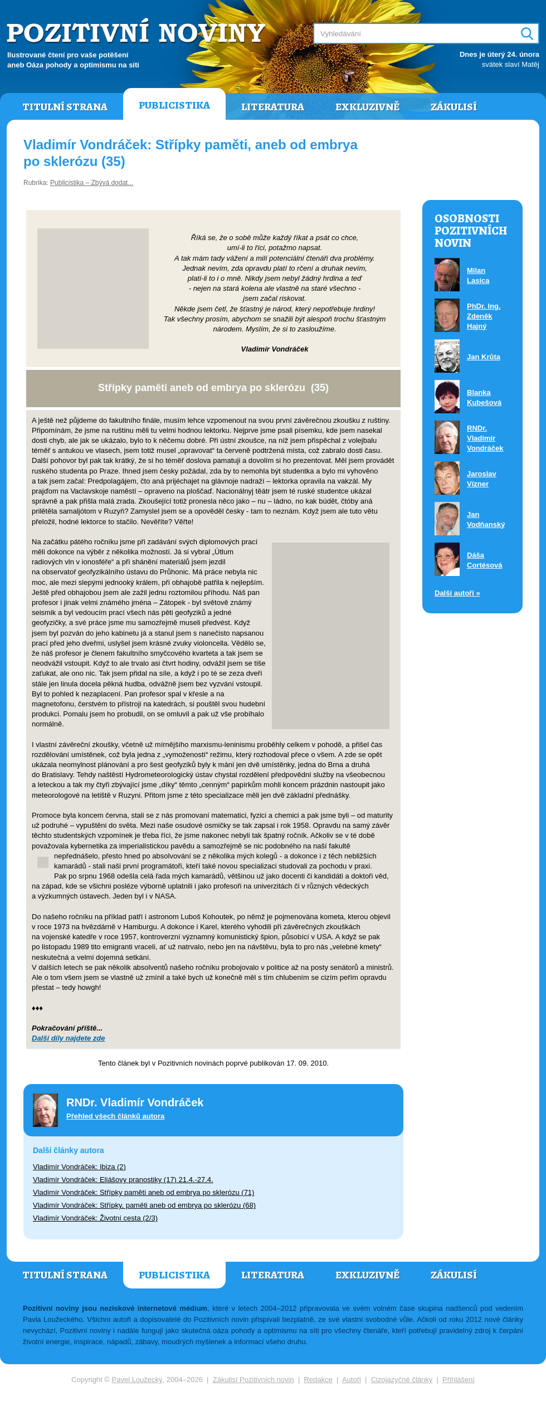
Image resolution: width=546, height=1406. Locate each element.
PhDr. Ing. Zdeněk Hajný (484, 316)
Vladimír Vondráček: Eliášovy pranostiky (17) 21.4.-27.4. (123, 1179)
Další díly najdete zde (68, 1038)
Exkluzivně (367, 107)
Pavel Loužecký (137, 1379)
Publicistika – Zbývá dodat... (91, 183)
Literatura (272, 107)
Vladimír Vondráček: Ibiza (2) (79, 1167)
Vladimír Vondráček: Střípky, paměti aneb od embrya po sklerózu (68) (144, 1205)
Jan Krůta (483, 357)
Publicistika (174, 105)
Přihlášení (458, 1379)
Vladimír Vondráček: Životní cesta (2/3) (95, 1218)
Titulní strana (65, 107)
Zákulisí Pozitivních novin (253, 1379)
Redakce (318, 1379)
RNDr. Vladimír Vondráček (485, 438)
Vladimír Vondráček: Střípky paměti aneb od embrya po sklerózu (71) (143, 1192)
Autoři (351, 1379)
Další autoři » (457, 593)
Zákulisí (454, 107)
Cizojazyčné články (402, 1379)
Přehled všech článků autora (115, 1116)
